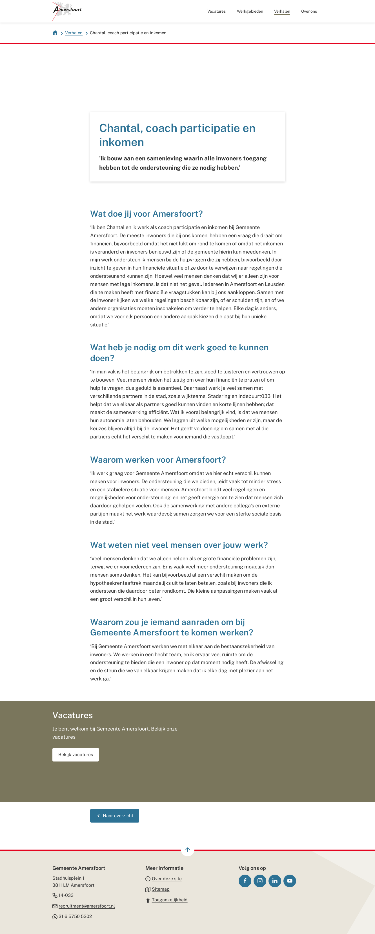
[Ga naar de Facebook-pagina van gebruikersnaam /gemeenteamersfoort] (245, 881)
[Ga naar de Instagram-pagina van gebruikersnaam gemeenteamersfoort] (260, 881)
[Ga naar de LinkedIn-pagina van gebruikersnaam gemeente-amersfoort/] (275, 881)
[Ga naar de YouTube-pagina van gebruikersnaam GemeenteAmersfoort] (289, 881)
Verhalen (74, 32)
